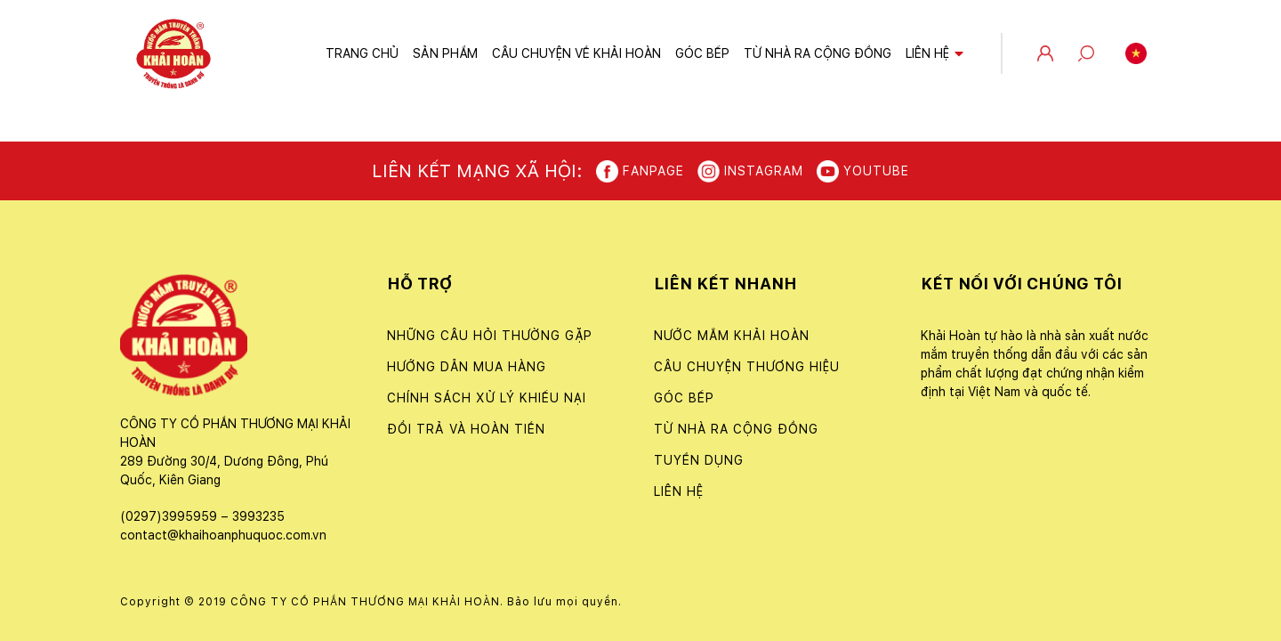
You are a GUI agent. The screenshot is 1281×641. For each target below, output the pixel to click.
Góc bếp (702, 53)
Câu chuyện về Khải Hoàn (576, 53)
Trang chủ (362, 53)
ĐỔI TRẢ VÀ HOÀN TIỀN (466, 429)
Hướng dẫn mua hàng (466, 367)
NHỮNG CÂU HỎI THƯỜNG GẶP (489, 336)
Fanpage (640, 171)
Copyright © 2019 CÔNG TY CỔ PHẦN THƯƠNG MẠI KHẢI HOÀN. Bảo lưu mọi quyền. (371, 602)
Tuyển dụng (699, 460)
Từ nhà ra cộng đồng (817, 53)
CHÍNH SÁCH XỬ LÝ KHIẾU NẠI (486, 398)
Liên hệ (927, 53)
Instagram (750, 171)
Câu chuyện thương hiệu (747, 367)
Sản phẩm (445, 53)
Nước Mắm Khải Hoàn (732, 336)
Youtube (863, 171)
